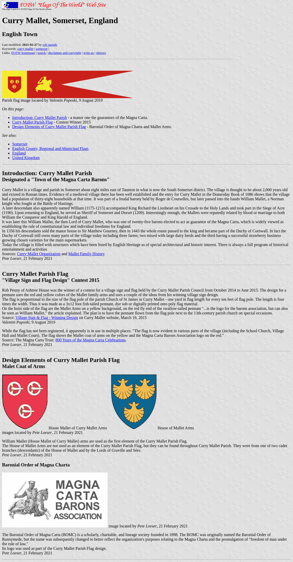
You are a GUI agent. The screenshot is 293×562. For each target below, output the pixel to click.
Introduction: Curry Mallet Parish (39, 117)
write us (88, 53)
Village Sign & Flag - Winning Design (47, 317)
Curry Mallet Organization (38, 254)
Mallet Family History (86, 254)
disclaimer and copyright (64, 53)
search (41, 53)
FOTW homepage (23, 53)
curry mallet (25, 49)
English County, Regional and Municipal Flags (50, 148)
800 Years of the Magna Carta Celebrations (90, 340)
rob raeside (50, 45)
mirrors (101, 53)
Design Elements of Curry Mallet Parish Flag (49, 127)
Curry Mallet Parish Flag (32, 122)
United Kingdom (26, 158)
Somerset (19, 144)
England (19, 153)
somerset (42, 49)
